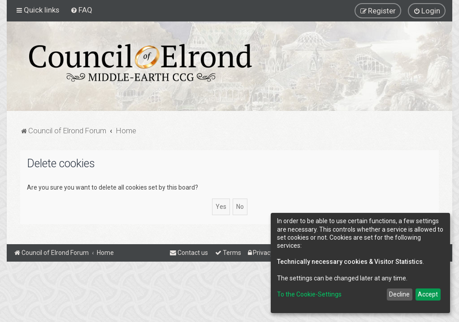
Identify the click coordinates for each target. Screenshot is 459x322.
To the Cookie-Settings (309, 294)
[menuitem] (81, 10)
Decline (399, 294)
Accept (428, 294)
